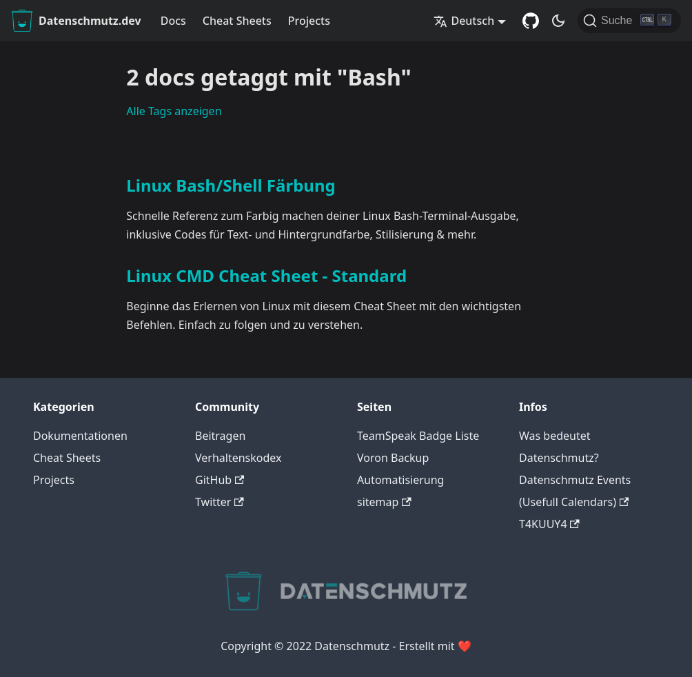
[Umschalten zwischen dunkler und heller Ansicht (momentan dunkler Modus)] (558, 21)
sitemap (384, 501)
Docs (173, 20)
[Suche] (629, 20)
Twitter (219, 501)
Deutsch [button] (464, 20)
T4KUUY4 (549, 524)
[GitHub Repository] (530, 21)
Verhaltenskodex (238, 457)
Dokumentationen (80, 435)
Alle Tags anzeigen (173, 111)
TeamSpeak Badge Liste (418, 435)
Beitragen (220, 435)
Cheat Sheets (237, 20)
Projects (309, 20)
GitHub (219, 479)
